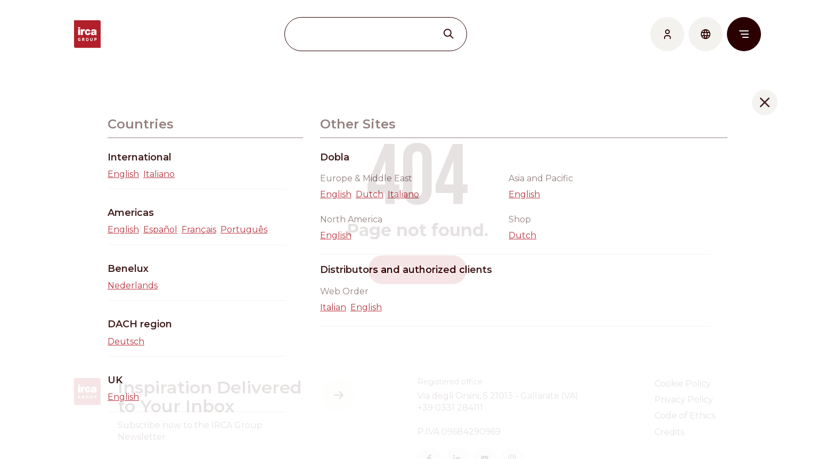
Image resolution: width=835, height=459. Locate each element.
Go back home (417, 269)
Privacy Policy (683, 399)
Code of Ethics (684, 415)
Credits (669, 432)
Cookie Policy (682, 384)
